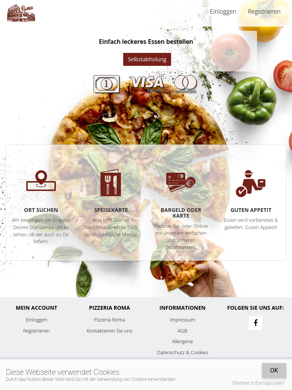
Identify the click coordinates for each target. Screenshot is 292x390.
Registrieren (264, 11)
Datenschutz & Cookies (182, 352)
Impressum (182, 319)
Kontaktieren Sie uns (109, 330)
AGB (182, 330)
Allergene (182, 341)
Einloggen (223, 11)
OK (274, 370)
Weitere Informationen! (258, 383)
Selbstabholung (147, 59)
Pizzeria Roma (109, 319)
